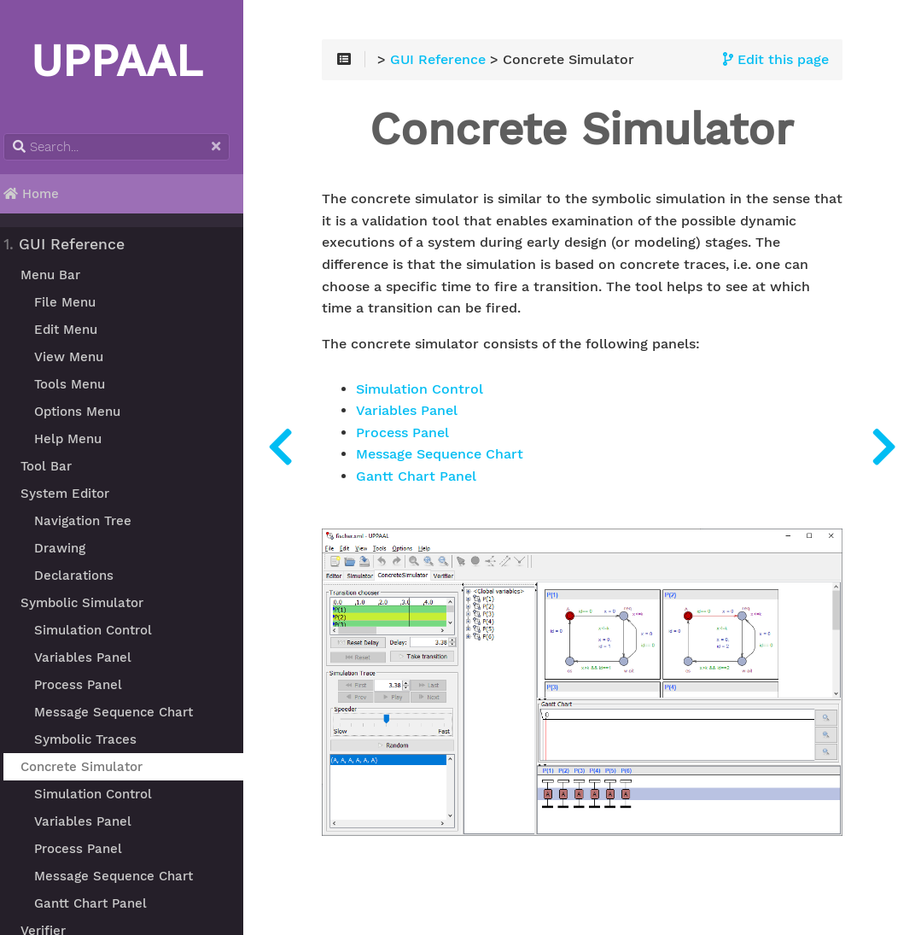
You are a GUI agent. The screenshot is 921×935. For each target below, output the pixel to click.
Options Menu (87, 411)
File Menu (74, 302)
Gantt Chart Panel (100, 903)
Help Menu (77, 439)
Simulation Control (102, 630)
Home (41, 194)
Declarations (83, 575)
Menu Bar (60, 275)
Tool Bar (55, 466)
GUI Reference (74, 244)
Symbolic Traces (95, 739)
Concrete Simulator (91, 766)
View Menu (78, 357)
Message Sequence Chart (123, 712)
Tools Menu (79, 384)
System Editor (74, 493)
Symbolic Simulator (91, 603)
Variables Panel (92, 657)
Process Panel (87, 684)
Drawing (69, 548)
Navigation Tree (92, 521)
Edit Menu (75, 329)
